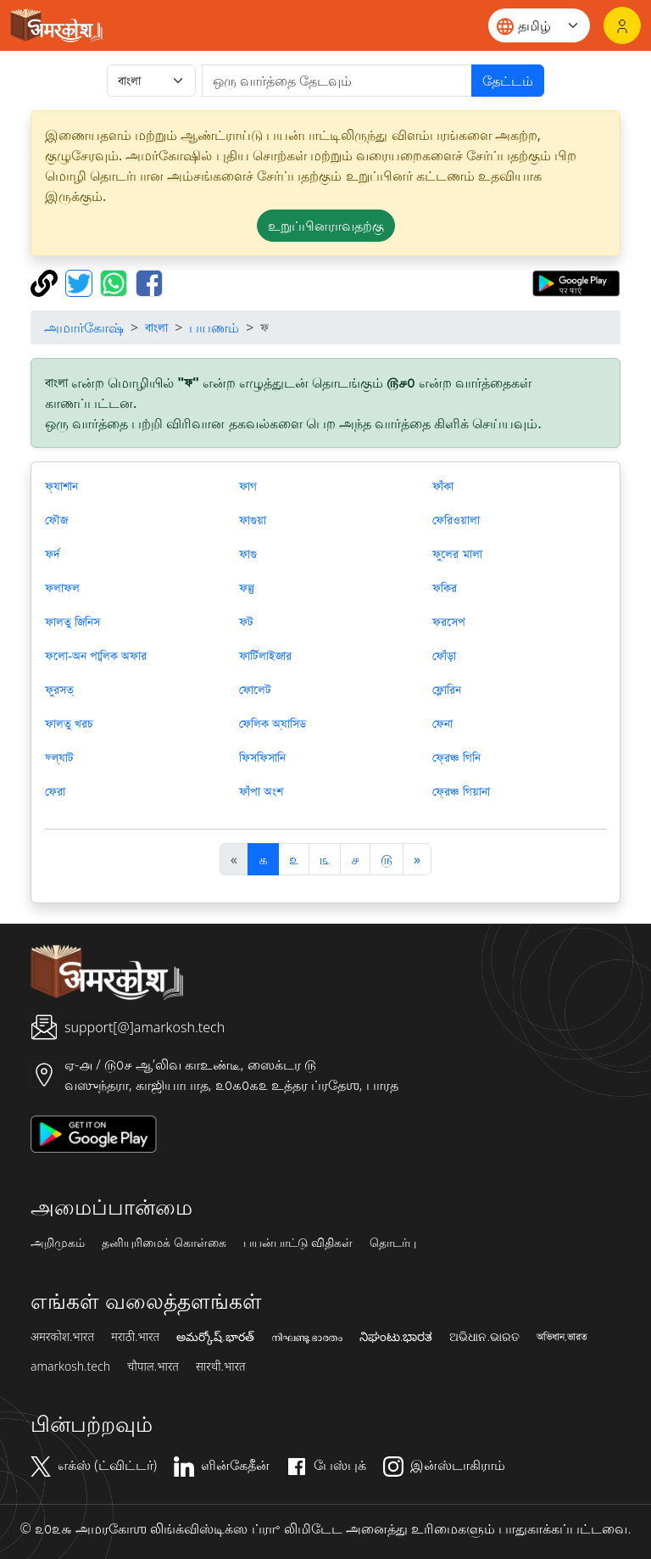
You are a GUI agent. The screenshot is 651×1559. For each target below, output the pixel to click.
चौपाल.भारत (153, 1366)
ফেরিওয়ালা (456, 520)
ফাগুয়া (252, 520)
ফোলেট (255, 689)
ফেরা (55, 791)
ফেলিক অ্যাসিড (272, 723)
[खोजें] (337, 80)
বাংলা (156, 327)
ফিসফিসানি (262, 757)
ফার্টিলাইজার (265, 655)
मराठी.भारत (135, 1336)
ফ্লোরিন (446, 689)
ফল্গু (246, 587)
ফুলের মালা (456, 554)
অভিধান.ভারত (562, 1336)
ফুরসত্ (59, 689)
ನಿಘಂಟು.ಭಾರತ (395, 1336)
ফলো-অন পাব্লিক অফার (96, 655)
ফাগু (248, 554)
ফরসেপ (448, 621)
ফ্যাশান (61, 486)
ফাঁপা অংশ (261, 791)
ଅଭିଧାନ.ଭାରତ (484, 1336)
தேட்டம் (507, 80)
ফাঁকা (442, 486)
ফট (246, 621)
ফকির (444, 587)
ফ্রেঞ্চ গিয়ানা (460, 791)
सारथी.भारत (221, 1366)
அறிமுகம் (58, 1242)
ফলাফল (62, 587)
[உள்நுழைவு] (622, 25)
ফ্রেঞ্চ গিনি (456, 757)
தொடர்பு (393, 1242)
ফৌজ (56, 520)
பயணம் (214, 327)
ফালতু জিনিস (72, 621)
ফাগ (248, 486)
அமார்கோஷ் (84, 327)
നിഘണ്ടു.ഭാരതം (306, 1336)
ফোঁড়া (444, 655)
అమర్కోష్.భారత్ (214, 1336)
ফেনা (442, 723)
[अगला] (417, 859)
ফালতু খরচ (69, 723)
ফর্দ (52, 554)
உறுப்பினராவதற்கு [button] (326, 225)
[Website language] (539, 25)
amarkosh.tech (70, 1366)
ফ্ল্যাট (59, 757)
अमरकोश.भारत (62, 1336)
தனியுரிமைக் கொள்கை (164, 1242)
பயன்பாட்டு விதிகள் (298, 1242)
